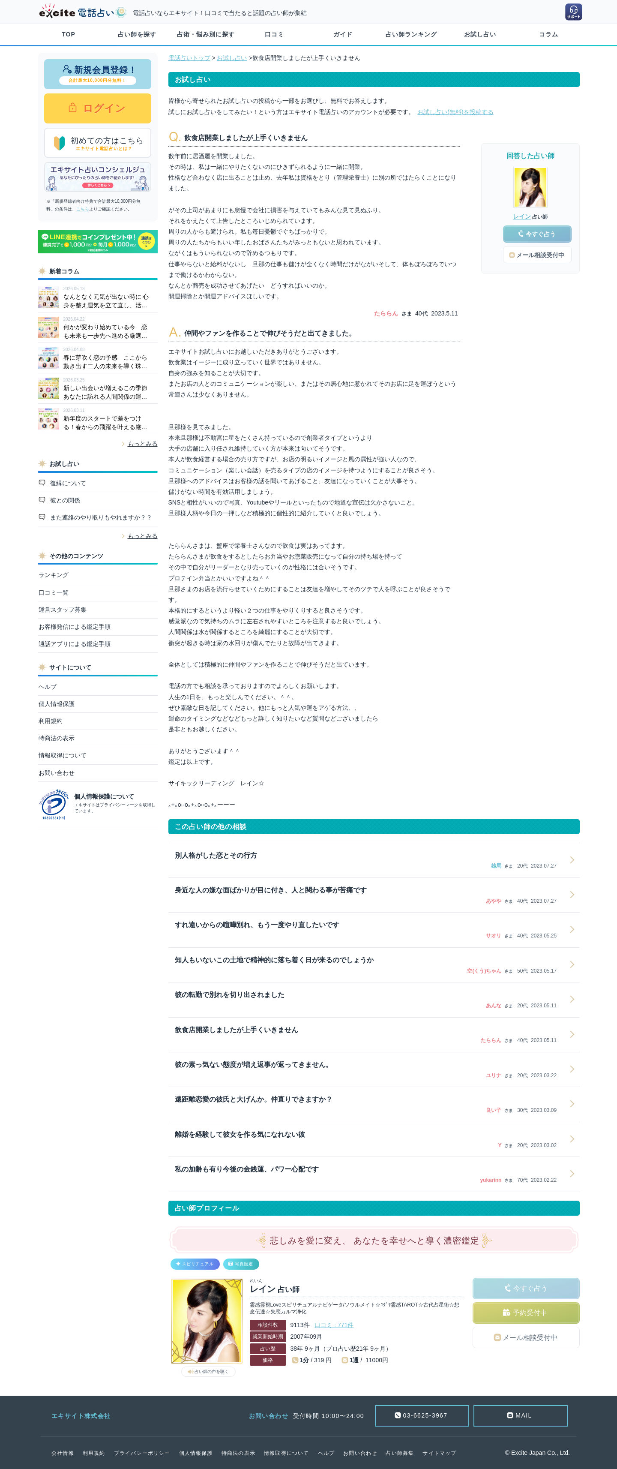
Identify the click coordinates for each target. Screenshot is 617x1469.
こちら (82, 209)
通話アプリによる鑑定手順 (75, 643)
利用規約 (51, 721)
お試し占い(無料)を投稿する (455, 111)
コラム (548, 34)
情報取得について (63, 755)
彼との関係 (64, 500)
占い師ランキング (411, 34)
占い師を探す (137, 34)
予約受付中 (530, 1312)
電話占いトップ (189, 57)
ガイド (343, 34)
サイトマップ (439, 1453)
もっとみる (143, 443)
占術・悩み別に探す (206, 34)
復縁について (67, 483)
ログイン (103, 108)
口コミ (274, 34)
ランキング (54, 574)
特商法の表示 (57, 738)
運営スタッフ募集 (63, 609)
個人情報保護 (57, 703)
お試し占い (480, 34)
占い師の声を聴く (212, 1371)
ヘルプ (48, 686)
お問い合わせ (57, 772)
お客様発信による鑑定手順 (75, 626)
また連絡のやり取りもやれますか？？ (100, 517)
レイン (522, 216)
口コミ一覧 (54, 592)
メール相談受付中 (530, 1337)
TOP (68, 34)
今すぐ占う (530, 1288)
